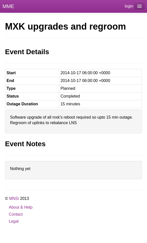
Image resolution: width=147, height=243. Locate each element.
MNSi (14, 198)
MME (8, 6)
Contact (16, 214)
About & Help (20, 207)
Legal (14, 221)
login (129, 6)
